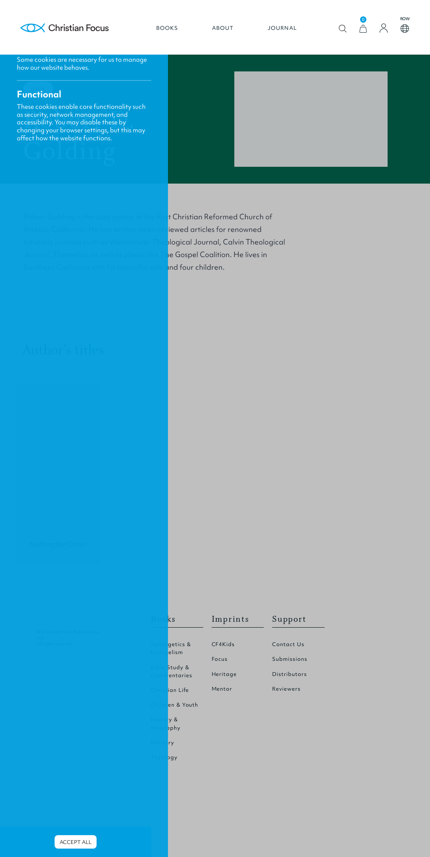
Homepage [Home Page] (64, 28)
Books (167, 28)
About (223, 28)
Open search (343, 29)
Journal (282, 28)
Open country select (405, 28)
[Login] (384, 28)
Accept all (76, 842)
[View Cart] (363, 29)
